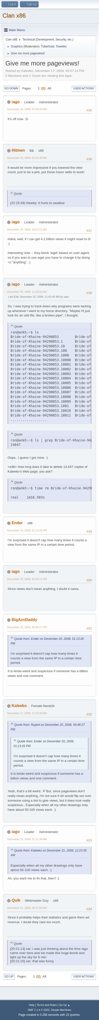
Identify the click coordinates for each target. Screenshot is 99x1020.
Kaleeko (19, 706)
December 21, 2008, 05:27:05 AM (27, 907)
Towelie (61, 46)
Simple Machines (61, 1009)
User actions (83, 88)
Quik (16, 900)
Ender (17, 523)
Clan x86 (14, 15)
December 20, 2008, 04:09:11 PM (27, 579)
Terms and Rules (47, 1004)
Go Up (8, 976)
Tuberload (47, 46)
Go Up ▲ (64, 1004)
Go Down (11, 88)
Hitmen (18, 150)
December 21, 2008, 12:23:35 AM (27, 713)
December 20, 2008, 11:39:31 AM (27, 291)
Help (31, 1004)
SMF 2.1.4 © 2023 (38, 1009)
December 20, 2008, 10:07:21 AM (27, 229)
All (49, 88)
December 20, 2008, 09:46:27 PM (27, 627)
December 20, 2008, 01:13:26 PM (27, 530)
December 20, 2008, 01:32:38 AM (27, 157)
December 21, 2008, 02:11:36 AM (27, 839)
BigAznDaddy (24, 620)
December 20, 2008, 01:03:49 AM (27, 109)
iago (16, 102)
